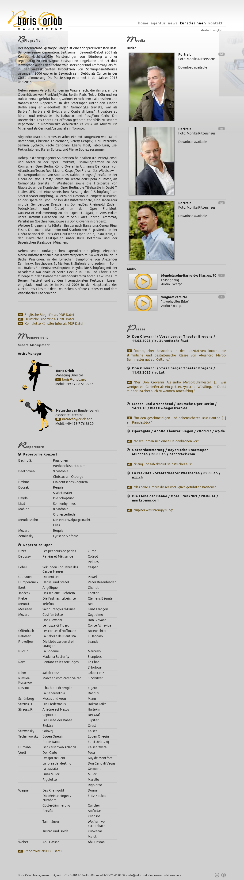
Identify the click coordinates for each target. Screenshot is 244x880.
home (143, 23)
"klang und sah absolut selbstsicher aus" (162, 464)
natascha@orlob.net (77, 419)
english (217, 30)
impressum (156, 875)
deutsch (206, 30)
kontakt (215, 23)
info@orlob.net (137, 875)
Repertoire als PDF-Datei (43, 851)
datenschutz (173, 875)
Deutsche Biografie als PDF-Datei (49, 319)
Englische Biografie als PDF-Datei (49, 315)
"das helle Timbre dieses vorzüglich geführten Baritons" (174, 487)
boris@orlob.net (74, 380)
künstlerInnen (193, 23)
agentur (158, 23)
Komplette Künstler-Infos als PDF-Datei (54, 324)
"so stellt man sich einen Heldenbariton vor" (166, 441)
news (173, 23)
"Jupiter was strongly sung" (153, 510)
